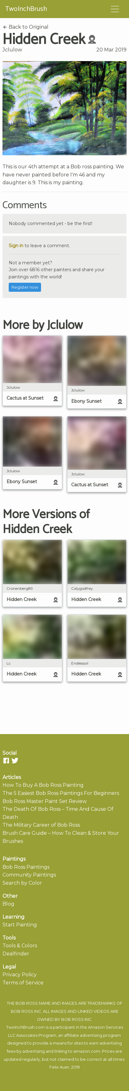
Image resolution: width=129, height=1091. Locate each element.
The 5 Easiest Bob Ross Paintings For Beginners (60, 793)
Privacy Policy (19, 975)
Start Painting (19, 925)
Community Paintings (29, 875)
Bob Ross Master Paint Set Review (44, 801)
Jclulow (12, 50)
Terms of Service (23, 983)
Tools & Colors (19, 946)
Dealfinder (15, 954)
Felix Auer (59, 1067)
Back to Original (25, 27)
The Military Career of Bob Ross (41, 825)
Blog (8, 904)
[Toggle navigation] (115, 9)
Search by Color (22, 883)
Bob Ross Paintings (25, 867)
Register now (25, 287)
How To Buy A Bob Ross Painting (43, 785)
